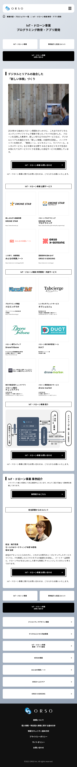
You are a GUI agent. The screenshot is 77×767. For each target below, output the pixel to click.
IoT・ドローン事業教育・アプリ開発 (38, 646)
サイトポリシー (38, 742)
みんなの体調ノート (38, 670)
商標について (38, 720)
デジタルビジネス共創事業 (38, 634)
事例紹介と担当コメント (57, 44)
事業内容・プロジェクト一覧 (18, 16)
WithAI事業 (38, 658)
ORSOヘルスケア (38, 682)
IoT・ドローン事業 (20, 44)
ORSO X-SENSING (38, 694)
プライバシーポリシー (38, 736)
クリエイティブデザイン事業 (38, 622)
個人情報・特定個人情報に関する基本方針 (38, 725)
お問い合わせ (38, 747)
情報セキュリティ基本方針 (38, 731)
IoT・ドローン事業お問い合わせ (38, 56)
